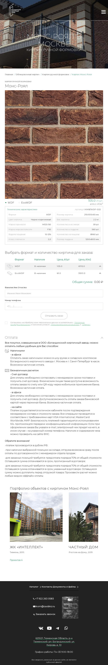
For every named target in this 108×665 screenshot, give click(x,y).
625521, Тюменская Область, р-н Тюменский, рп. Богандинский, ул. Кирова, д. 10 (54, 639)
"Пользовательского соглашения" (64, 325)
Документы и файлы (65, 584)
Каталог (32, 584)
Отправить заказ (54, 315)
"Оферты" (86, 325)
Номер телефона (13, 300)
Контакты (46, 584)
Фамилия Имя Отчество (16, 287)
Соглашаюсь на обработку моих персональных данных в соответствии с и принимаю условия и (50, 323)
